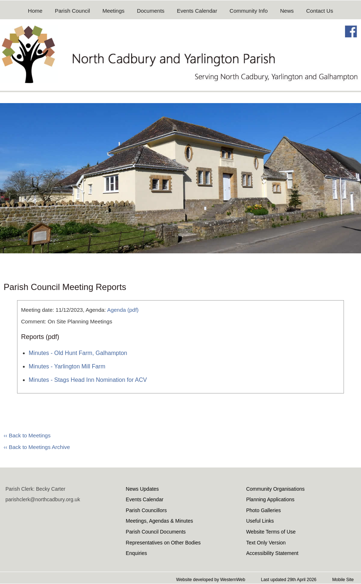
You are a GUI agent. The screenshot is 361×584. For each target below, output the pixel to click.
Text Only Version (266, 543)
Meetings (113, 11)
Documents (151, 11)
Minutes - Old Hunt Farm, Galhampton (78, 353)
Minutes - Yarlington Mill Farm (67, 366)
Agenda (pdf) (123, 310)
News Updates (142, 489)
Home (35, 11)
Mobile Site (343, 579)
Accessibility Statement (272, 553)
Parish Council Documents (156, 532)
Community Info (249, 11)
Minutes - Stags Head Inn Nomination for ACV (88, 380)
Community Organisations (275, 489)
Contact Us (319, 11)
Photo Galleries (263, 510)
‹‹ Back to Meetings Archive (37, 447)
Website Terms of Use (271, 532)
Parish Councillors (146, 510)
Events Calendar (197, 11)
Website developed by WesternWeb (210, 579)
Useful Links (260, 521)
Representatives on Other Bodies (163, 543)
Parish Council (72, 11)
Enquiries (136, 553)
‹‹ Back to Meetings (27, 435)
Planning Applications (270, 499)
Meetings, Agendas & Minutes (159, 521)
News (287, 11)
